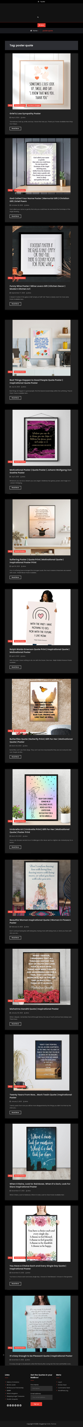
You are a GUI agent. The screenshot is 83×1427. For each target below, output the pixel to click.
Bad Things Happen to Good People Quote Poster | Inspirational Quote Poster (36, 375)
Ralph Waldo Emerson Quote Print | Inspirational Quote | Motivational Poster (39, 638)
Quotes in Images (34, 105)
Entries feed (62, 1385)
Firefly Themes (51, 1424)
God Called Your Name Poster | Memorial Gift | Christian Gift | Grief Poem (39, 200)
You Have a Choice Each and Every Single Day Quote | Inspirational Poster (38, 1241)
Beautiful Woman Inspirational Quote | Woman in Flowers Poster (40, 901)
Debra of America (13, 1382)
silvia (23, 117)
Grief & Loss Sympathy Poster (25, 113)
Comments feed (64, 1388)
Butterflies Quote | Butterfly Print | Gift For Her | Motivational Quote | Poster (41, 726)
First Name (35, 1385)
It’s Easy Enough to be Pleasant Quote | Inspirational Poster (41, 1327)
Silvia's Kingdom (12, 1393)
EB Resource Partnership (15, 1388)
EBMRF (9, 1391)
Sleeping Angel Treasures (15, 1396)
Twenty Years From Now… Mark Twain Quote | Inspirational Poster (41, 1074)
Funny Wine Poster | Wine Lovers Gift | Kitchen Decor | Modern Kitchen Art (37, 287)
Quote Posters (20, 105)
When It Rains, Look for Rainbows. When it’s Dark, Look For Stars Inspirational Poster (40, 1161)
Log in (60, 1382)
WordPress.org (63, 1391)
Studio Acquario (12, 1399)
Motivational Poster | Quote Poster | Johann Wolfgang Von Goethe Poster (41, 463)
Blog (10, 105)
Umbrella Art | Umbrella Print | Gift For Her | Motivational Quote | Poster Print (40, 813)
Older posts (9, 1355)
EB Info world (11, 1385)
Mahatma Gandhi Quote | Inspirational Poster (34, 987)
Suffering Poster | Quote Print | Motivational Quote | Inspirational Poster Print (36, 550)
